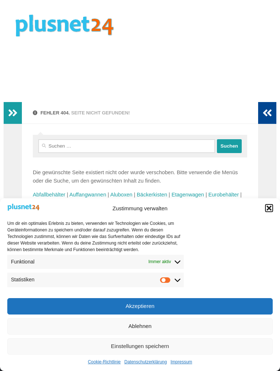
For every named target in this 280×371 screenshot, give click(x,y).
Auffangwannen (87, 195)
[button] (269, 208)
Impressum (181, 361)
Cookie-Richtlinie (104, 361)
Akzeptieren (139, 306)
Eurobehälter (224, 195)
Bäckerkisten (152, 195)
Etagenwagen (187, 195)
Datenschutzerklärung (145, 361)
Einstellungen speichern (140, 346)
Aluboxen (121, 195)
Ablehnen (139, 326)
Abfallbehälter (49, 195)
